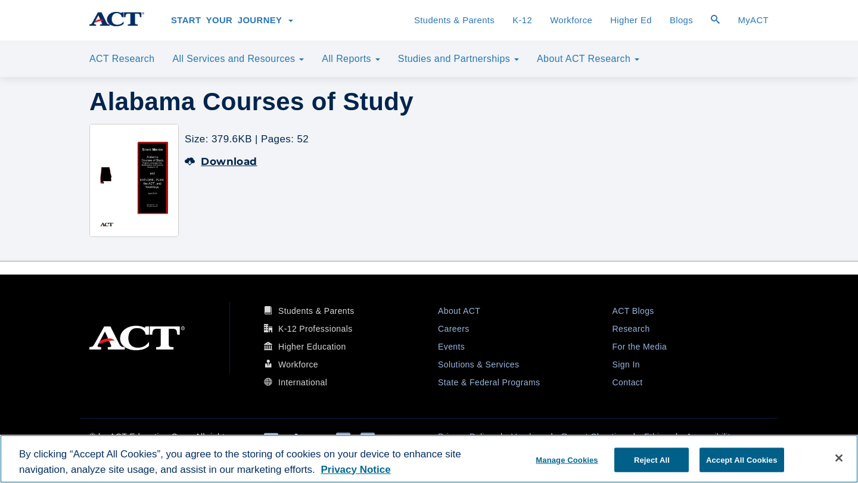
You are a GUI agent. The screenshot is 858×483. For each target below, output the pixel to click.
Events (451, 346)
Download (221, 161)
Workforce (571, 20)
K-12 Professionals (315, 329)
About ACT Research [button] (588, 59)
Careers (454, 329)
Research (631, 329)
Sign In (626, 364)
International (302, 382)
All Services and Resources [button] (238, 59)
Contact (628, 382)
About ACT (459, 311)
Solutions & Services (478, 364)
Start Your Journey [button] (232, 20)
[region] (429, 459)
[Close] (839, 458)
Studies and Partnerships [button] (458, 59)
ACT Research (121, 59)
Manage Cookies (567, 459)
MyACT (753, 20)
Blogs (681, 20)
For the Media (640, 346)
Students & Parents (454, 20)
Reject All (652, 459)
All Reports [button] (351, 59)
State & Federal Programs (489, 382)
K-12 (522, 20)
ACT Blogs (633, 311)
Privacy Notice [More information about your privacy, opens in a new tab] (355, 469)
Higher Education (312, 346)
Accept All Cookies (742, 459)
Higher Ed (631, 20)
